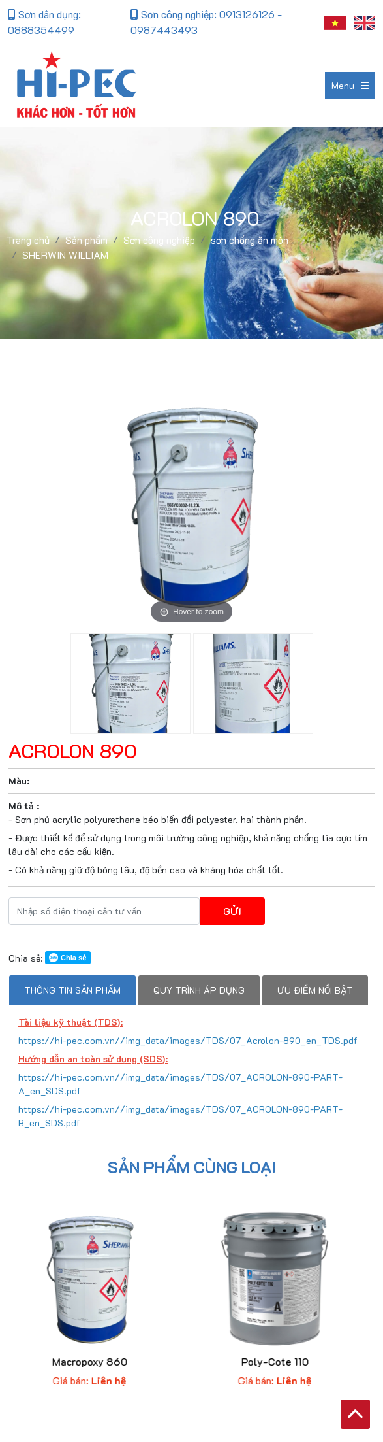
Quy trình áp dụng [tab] (199, 990)
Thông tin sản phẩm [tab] (72, 990)
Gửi (232, 911)
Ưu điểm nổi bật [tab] (315, 990)
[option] (191, 504)
